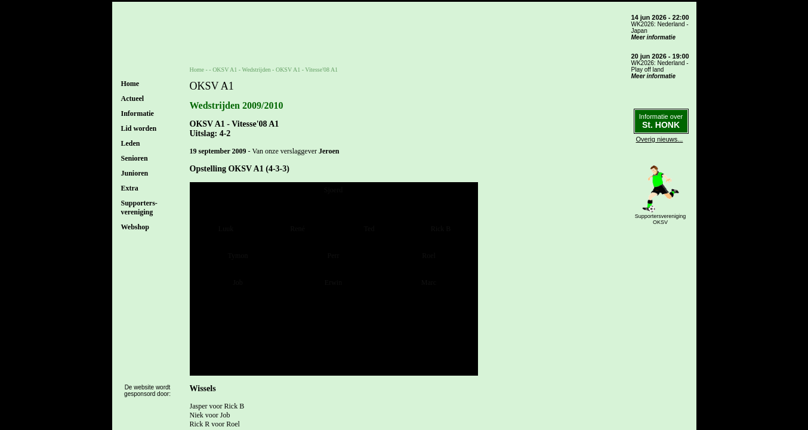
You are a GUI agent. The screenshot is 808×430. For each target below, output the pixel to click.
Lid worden (139, 128)
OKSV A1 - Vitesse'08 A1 (307, 69)
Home (130, 83)
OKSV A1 (224, 69)
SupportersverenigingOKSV (660, 219)
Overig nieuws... (659, 139)
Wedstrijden (256, 69)
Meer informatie (653, 37)
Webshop (135, 227)
